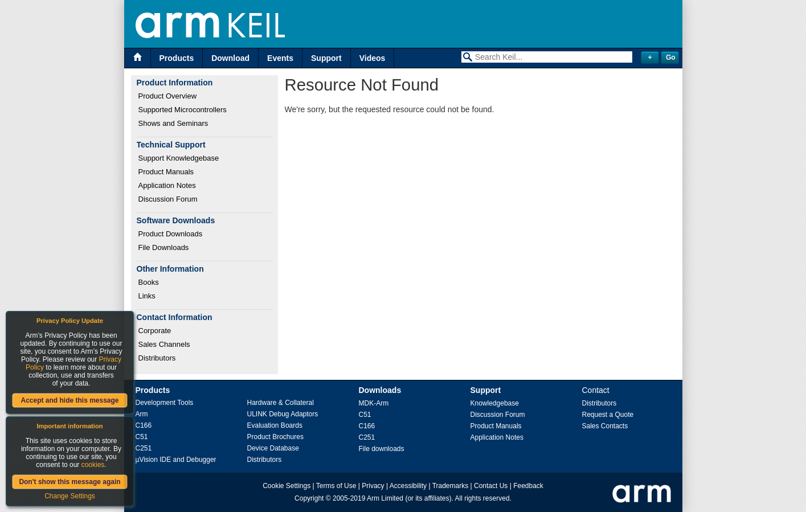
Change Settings (69, 496)
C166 (144, 425)
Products (176, 58)
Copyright (309, 498)
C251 (144, 448)
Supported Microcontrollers (182, 109)
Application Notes (167, 185)
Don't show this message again (69, 482)
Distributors (157, 358)
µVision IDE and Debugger (176, 460)
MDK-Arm (374, 403)
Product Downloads (170, 234)
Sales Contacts (605, 426)
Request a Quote (608, 415)
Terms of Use (336, 486)
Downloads (380, 390)
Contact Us (491, 486)
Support (326, 58)
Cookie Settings (286, 486)
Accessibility (408, 486)
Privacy (373, 486)
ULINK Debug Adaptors (282, 414)
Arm (142, 414)
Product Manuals (166, 171)
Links (147, 296)
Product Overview (167, 96)
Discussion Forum (168, 199)
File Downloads (163, 247)
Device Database (273, 448)
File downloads (381, 449)
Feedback (528, 486)
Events (280, 58)
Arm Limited (385, 498)
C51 (142, 437)
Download (230, 58)
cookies (93, 465)
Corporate (154, 330)
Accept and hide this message (69, 400)
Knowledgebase (494, 403)
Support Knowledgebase (178, 158)
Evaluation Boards (274, 425)
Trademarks (450, 486)
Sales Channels (164, 344)
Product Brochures (275, 437)
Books (148, 282)
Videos (372, 58)
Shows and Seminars (173, 123)
